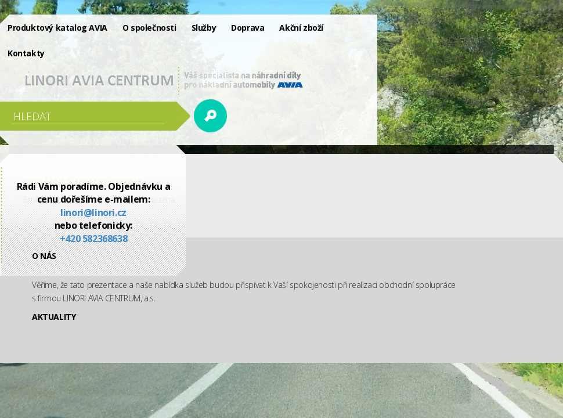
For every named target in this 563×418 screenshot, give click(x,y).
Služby (204, 27)
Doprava (247, 27)
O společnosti (149, 27)
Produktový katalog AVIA (57, 27)
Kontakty (26, 53)
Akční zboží (301, 27)
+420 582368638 (93, 238)
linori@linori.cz (93, 212)
